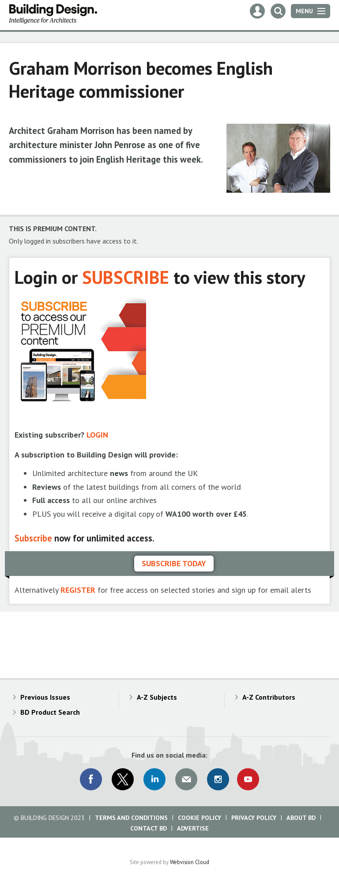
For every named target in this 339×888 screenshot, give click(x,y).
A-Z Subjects (157, 697)
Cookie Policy (199, 818)
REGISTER (77, 590)
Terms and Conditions (131, 818)
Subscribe (33, 538)
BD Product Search (50, 712)
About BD (301, 818)
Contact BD (148, 828)
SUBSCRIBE (125, 277)
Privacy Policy (253, 818)
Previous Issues (45, 697)
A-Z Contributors (268, 697)
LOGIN (97, 435)
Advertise (193, 828)
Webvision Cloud (189, 861)
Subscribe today (174, 563)
